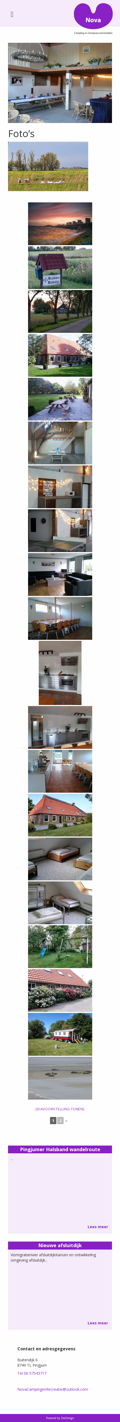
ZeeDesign (67, 1418)
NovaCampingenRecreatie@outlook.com (52, 1389)
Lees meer (98, 1226)
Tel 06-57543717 (32, 1373)
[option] (60, 83)
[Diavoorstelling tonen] (60, 1109)
